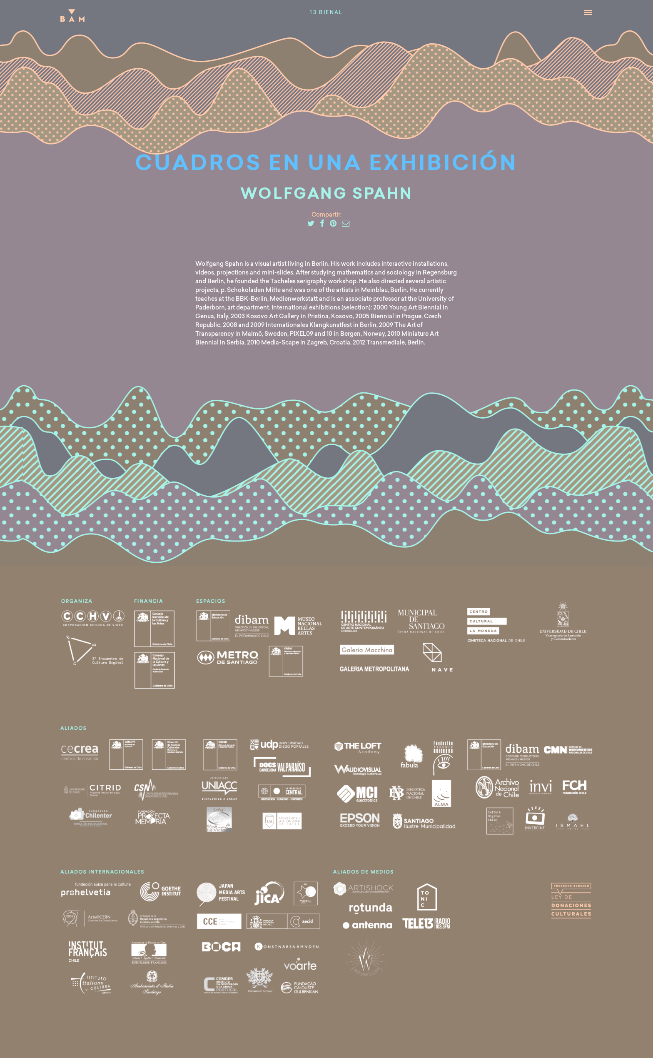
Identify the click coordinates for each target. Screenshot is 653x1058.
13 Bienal (326, 12)
